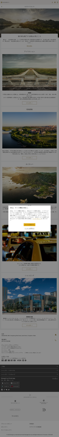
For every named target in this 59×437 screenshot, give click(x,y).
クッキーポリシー (36, 218)
